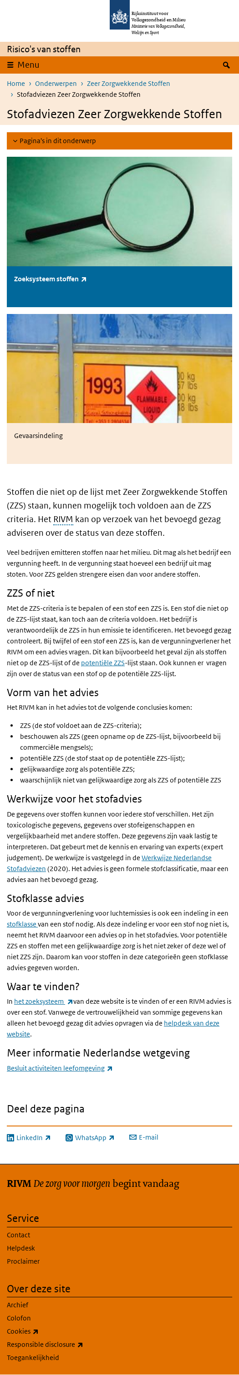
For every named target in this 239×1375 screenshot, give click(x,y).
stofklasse (22, 924)
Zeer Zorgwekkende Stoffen (128, 83)
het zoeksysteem (43, 1001)
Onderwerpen (56, 83)
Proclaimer (23, 1261)
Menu (28, 65)
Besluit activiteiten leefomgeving (60, 1068)
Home (16, 83)
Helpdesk (21, 1248)
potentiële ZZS (103, 662)
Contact (18, 1235)
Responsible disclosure (65, 1344)
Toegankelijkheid (33, 1357)
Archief (17, 1304)
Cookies (43, 1331)
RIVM (63, 519)
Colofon (19, 1318)
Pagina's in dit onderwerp (58, 140)
